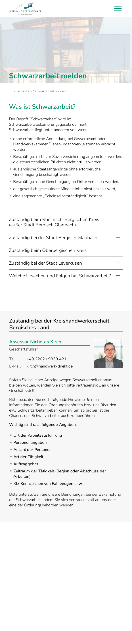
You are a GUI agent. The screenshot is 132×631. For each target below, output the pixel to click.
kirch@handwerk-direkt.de (50, 366)
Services (23, 91)
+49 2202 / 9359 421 (47, 359)
